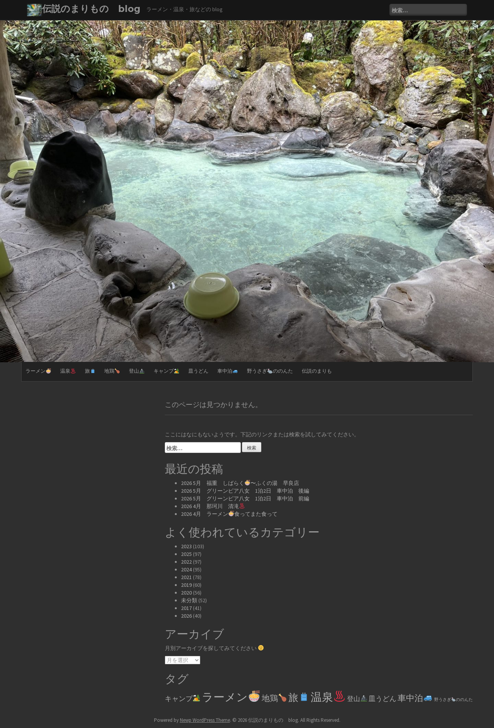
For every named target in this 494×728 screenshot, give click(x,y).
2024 (186, 569)
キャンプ (166, 371)
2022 (186, 561)
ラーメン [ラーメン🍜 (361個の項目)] (231, 697)
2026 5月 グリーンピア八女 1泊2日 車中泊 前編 (245, 498)
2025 (186, 554)
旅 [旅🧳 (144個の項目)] (298, 697)
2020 (186, 592)
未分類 (189, 600)
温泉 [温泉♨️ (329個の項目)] (328, 697)
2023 (186, 546)
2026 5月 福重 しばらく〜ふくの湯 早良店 (240, 483)
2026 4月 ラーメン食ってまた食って (229, 513)
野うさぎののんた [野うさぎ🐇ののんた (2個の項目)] (453, 699)
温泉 (68, 371)
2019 (186, 584)
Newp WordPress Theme (205, 720)
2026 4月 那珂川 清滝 (213, 506)
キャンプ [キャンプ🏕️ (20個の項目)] (182, 698)
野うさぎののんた (270, 371)
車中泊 (227, 371)
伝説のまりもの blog (91, 8)
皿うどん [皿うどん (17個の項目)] (382, 698)
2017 (186, 608)
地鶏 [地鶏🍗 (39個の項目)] (274, 698)
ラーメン (38, 371)
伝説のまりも (317, 371)
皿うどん (198, 371)
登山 (136, 371)
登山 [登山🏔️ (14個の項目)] (357, 698)
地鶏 (112, 371)
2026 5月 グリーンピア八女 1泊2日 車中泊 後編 (245, 490)
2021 (186, 577)
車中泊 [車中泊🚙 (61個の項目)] (415, 698)
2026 (186, 615)
